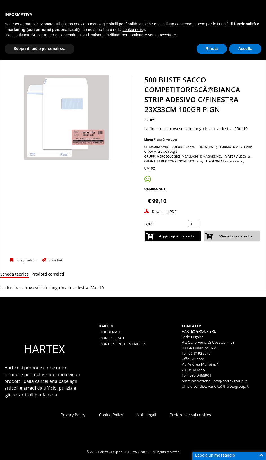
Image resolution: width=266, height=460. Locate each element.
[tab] (14, 275)
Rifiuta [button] (212, 48)
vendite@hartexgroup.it (228, 386)
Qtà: (150, 223)
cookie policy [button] (134, 29)
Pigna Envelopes (166, 139)
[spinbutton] (194, 223)
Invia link (55, 260)
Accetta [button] (245, 48)
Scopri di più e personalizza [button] (39, 48)
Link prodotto (26, 260)
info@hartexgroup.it (229, 380)
